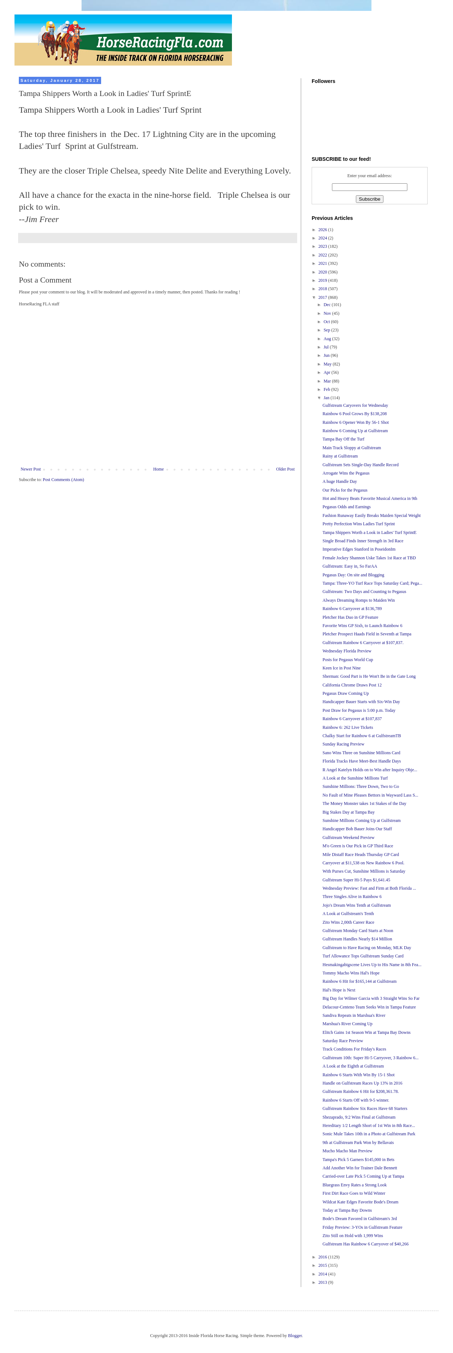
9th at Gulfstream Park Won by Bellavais (358, 1142)
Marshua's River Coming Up (348, 1023)
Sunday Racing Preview (343, 744)
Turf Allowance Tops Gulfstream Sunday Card (363, 956)
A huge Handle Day (340, 481)
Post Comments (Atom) (63, 479)
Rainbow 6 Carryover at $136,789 (352, 608)
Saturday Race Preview (343, 1040)
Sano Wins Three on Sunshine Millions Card (361, 752)
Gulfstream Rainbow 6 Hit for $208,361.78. (361, 1091)
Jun (327, 355)
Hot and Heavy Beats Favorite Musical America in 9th (370, 498)
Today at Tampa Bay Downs (347, 1210)
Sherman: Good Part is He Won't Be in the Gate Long (369, 676)
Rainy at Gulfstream (340, 456)
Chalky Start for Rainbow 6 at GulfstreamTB (362, 735)
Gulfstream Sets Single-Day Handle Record (361, 464)
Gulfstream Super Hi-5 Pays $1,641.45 (356, 879)
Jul (327, 347)
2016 (323, 1257)
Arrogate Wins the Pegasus (346, 473)
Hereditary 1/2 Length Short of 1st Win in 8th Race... (369, 1125)
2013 (323, 1282)
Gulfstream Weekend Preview (348, 837)
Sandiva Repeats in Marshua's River (354, 1015)
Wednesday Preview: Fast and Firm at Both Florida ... (369, 888)
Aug (328, 338)
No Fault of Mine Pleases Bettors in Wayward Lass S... (370, 795)
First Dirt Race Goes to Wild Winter (354, 1193)
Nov (328, 313)
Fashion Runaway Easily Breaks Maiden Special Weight (372, 515)
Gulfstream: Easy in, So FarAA (350, 566)
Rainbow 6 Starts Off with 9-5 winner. (356, 1100)
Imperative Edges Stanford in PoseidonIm (359, 549)
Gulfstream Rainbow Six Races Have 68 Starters (365, 1108)
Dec (328, 304)
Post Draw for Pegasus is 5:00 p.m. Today (359, 710)
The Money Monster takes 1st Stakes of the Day (364, 803)
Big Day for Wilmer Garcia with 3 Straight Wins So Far (371, 998)
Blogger (295, 1335)
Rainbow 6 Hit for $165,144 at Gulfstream (359, 981)
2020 (323, 272)
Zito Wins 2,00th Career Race (348, 922)
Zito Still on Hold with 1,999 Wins (353, 1235)
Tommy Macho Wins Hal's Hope (351, 973)
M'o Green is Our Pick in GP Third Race (358, 845)
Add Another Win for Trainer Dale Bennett (360, 1167)
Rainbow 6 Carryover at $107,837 (352, 718)
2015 (323, 1265)
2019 (323, 280)
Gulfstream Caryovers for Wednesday (355, 405)
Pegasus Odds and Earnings (347, 506)
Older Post (285, 469)
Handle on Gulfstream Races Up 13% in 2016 (362, 1083)
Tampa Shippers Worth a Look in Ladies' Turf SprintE (369, 532)
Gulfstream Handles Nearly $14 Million (357, 938)
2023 (323, 246)
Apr (328, 372)
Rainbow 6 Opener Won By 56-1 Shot (356, 422)
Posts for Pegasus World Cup (348, 659)
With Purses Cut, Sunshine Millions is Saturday (364, 871)
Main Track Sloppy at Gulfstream (352, 447)
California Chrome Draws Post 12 (352, 685)
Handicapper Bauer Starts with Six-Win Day (361, 701)
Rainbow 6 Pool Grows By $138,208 (355, 413)
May (328, 364)
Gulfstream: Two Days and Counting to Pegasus (364, 591)
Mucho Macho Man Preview (348, 1150)
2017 (323, 297)
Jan (327, 397)
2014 (323, 1274)
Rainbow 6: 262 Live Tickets (348, 727)
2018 (323, 288)
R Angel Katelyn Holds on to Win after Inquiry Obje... (370, 769)
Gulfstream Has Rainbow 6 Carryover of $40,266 (366, 1243)
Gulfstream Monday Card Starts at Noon (358, 930)
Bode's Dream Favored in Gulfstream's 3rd (360, 1218)
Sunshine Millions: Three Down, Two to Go (361, 786)
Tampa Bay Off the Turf (344, 439)
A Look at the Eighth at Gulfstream (353, 1066)
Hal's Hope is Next (339, 990)
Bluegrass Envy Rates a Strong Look (355, 1184)
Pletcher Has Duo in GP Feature (350, 617)
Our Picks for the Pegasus (345, 490)
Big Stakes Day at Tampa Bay (349, 812)
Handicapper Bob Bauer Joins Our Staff (357, 828)
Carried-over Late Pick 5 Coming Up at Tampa (363, 1176)
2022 (323, 255)
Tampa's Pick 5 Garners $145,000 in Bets (358, 1159)
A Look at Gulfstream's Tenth (348, 913)
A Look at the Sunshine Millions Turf (355, 778)
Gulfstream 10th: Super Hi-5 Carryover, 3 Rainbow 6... (371, 1057)
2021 (323, 263)
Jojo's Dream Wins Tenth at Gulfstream (357, 905)
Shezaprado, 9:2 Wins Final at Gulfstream (359, 1117)
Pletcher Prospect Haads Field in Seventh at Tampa (367, 633)
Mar (328, 381)
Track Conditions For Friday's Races (354, 1049)
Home (158, 469)
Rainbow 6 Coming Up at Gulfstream (355, 430)
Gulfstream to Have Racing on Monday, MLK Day (367, 947)
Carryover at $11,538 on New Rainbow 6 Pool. (363, 862)
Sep (327, 330)
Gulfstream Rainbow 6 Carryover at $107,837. (363, 642)
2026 (323, 229)
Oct (327, 321)
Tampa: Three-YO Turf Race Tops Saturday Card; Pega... (372, 583)
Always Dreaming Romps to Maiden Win (359, 600)
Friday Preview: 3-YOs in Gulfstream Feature (362, 1227)
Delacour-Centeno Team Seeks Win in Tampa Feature (369, 1007)
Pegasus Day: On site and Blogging (353, 574)
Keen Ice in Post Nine (342, 668)
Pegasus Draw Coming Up (346, 693)
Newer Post (31, 469)
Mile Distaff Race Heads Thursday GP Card (361, 854)
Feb (327, 389)
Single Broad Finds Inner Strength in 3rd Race (363, 540)
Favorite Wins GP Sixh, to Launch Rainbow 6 (362, 625)
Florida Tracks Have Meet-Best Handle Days (362, 761)
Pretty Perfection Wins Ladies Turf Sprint (359, 523)
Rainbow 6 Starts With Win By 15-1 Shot (359, 1074)
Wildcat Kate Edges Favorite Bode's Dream (360, 1201)
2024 (323, 238)
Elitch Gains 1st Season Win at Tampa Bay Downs (367, 1032)
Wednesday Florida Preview (347, 650)
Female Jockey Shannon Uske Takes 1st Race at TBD (369, 557)
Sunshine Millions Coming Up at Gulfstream (362, 820)
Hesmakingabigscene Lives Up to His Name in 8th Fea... (372, 964)
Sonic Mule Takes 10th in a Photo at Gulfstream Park (369, 1133)
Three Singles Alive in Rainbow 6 (352, 896)
